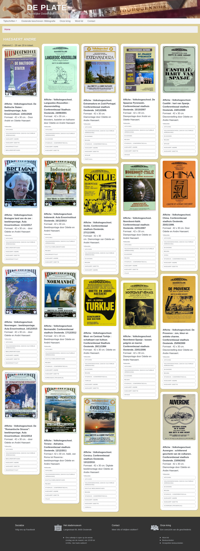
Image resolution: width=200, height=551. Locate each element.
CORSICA (88, 507)
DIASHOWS (49, 139)
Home (7, 29)
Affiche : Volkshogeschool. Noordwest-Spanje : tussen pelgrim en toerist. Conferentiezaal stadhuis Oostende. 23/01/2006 (137, 343)
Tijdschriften (9, 21)
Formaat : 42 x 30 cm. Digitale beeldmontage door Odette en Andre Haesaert (98, 468)
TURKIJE (88, 380)
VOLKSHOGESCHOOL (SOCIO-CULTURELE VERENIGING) (20, 134)
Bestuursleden (168, 540)
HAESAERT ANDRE (12, 139)
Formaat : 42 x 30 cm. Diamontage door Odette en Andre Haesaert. (97, 117)
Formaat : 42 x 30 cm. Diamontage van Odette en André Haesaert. (99, 239)
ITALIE (47, 499)
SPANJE (87, 155)
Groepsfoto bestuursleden (172, 543)
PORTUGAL (89, 159)
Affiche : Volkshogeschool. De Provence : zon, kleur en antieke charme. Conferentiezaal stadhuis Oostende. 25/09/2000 (178, 336)
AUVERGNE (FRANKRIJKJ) (173, 505)
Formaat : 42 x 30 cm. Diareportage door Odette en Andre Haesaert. (137, 356)
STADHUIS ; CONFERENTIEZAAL (56, 143)
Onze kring (65, 21)
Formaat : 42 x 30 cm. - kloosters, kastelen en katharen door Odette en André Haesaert (59, 119)
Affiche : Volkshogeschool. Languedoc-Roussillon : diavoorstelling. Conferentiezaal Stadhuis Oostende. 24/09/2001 (58, 106)
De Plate (47, 7)
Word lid (79, 21)
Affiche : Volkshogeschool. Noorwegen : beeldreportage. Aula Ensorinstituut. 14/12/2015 (20, 325)
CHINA (166, 255)
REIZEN (48, 250)
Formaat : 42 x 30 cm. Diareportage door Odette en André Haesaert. (137, 234)
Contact (91, 21)
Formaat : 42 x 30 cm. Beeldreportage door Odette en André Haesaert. (59, 227)
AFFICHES (9, 129)
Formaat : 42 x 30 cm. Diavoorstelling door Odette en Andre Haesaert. (178, 116)
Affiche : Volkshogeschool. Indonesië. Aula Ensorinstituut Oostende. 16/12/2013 (60, 217)
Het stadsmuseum (72, 525)
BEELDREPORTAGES (13, 150)
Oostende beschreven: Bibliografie (38, 21)
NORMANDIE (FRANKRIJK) (54, 377)
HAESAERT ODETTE (13, 142)
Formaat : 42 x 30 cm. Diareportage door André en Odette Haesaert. (136, 116)
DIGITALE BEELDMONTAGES (55, 247)
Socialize (19, 525)
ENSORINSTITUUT (12, 146)
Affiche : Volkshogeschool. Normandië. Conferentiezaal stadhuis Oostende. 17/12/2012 (60, 329)
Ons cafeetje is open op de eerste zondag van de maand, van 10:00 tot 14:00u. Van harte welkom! (80, 540)
